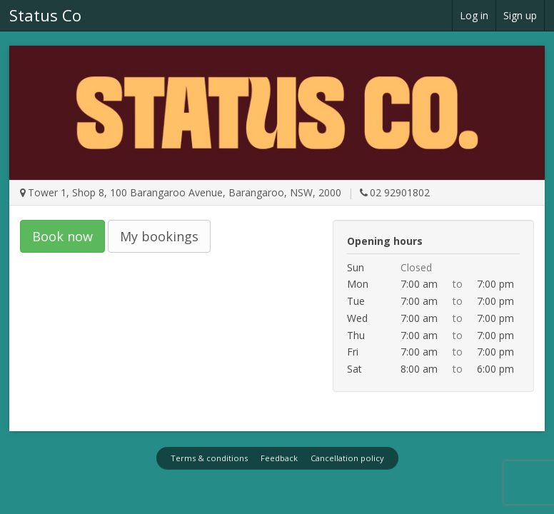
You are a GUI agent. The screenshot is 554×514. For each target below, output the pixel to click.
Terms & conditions (209, 458)
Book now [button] (62, 236)
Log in (474, 15)
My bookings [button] (159, 236)
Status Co (45, 15)
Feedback (279, 458)
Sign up (520, 15)
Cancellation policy (347, 458)
